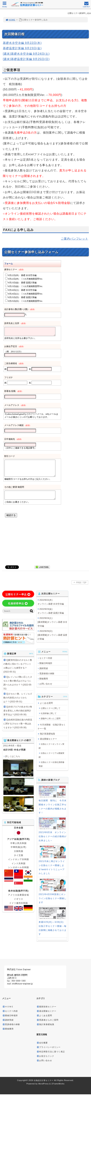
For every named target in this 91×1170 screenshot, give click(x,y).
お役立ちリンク (45, 1056)
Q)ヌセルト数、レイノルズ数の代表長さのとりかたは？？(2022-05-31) (17, 698)
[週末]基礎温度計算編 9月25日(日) (26, 59)
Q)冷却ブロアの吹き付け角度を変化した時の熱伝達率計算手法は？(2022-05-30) (17, 711)
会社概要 (42, 1043)
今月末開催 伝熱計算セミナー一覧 (52, 726)
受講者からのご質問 (47, 1020)
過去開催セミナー (48, 739)
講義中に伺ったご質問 (50, 718)
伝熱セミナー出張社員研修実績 (51, 764)
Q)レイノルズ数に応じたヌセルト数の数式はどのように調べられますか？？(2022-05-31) (17, 683)
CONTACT (86, 5)
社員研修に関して (48, 713)
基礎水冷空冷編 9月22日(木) (22, 42)
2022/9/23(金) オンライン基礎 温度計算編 (51, 611)
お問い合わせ (45, 684)
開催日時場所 (45, 663)
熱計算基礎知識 (47, 734)
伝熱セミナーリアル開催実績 (51, 755)
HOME (10, 20)
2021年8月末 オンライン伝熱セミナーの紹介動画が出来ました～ (52, 836)
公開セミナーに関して (50, 708)
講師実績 (43, 668)
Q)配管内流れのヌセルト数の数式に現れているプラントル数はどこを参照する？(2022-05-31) (17, 666)
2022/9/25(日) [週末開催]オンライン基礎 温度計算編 (52, 635)
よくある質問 (46, 703)
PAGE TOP (79, 582)
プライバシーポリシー (49, 1047)
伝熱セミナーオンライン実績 (51, 746)
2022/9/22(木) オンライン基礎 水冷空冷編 (51, 602)
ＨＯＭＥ (8, 1007)
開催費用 (43, 678)
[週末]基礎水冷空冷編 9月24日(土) (26, 53)
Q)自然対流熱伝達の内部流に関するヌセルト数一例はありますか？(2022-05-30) (17, 723)
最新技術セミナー (46, 1007)
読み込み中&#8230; (44, 406)
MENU (4, 5)
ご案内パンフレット (74, 238)
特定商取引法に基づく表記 (51, 1051)
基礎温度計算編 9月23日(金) (22, 48)
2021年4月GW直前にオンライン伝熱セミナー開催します (52, 898)
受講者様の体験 (46, 673)
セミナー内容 (45, 658)
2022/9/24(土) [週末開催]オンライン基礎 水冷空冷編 (52, 622)
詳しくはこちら (12, 756)
